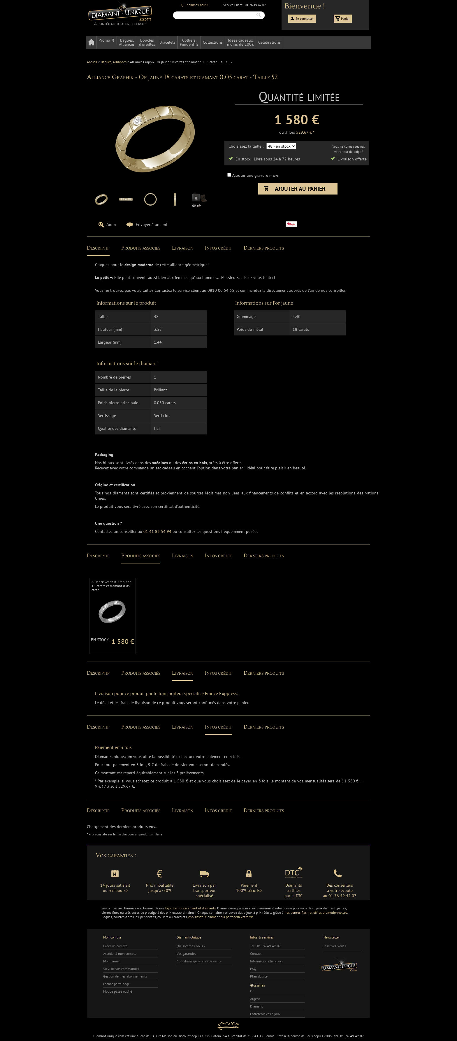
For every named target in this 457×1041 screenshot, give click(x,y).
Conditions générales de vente (199, 961)
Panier (345, 19)
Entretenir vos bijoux (265, 1014)
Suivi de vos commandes (121, 968)
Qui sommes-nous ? (191, 946)
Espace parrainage (116, 984)
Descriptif (98, 248)
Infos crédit (218, 248)
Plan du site (259, 976)
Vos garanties (186, 953)
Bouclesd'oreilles (147, 42)
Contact (255, 953)
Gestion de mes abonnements (125, 976)
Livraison (182, 248)
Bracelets (167, 42)
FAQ (253, 968)
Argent (255, 998)
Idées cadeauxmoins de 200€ (240, 42)
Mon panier (111, 961)
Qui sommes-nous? (194, 5)
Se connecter (305, 19)
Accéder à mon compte (119, 953)
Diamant (256, 1006)
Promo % (107, 40)
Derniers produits (264, 248)
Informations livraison (266, 961)
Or (252, 991)
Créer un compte (115, 946)
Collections (213, 42)
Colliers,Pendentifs (189, 42)
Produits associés (140, 248)
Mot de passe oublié (117, 991)
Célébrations (269, 42)
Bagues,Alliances (127, 42)
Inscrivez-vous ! (335, 946)
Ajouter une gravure (250, 175)
